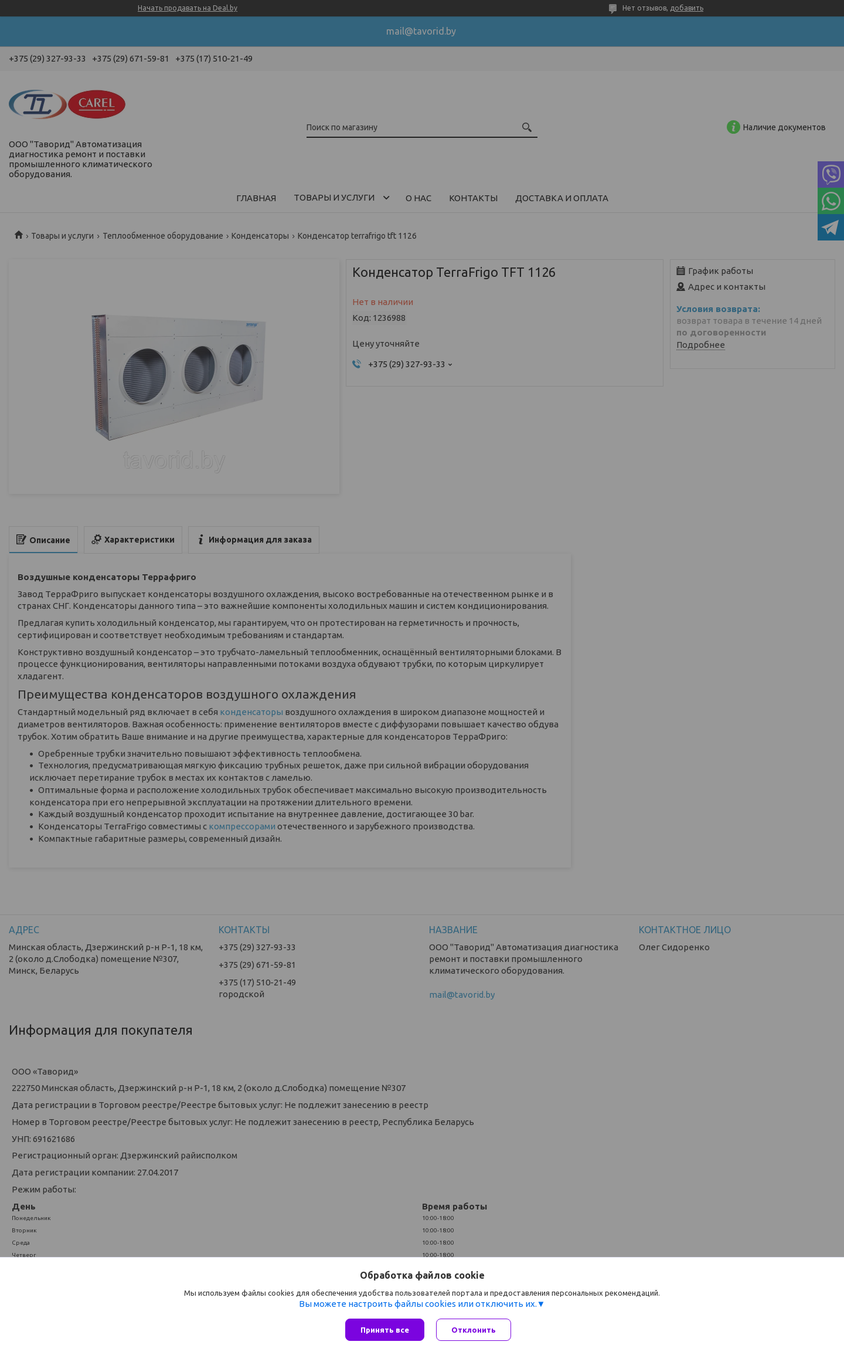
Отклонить (473, 1330)
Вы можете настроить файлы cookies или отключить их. (418, 1304)
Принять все (384, 1330)
